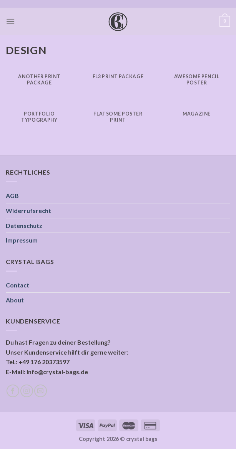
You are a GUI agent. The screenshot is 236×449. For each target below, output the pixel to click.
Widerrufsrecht (28, 210)
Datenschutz (24, 225)
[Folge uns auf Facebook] (13, 391)
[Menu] (10, 21)
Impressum (22, 240)
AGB (12, 195)
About (15, 300)
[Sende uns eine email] (40, 391)
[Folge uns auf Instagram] (26, 391)
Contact (17, 285)
